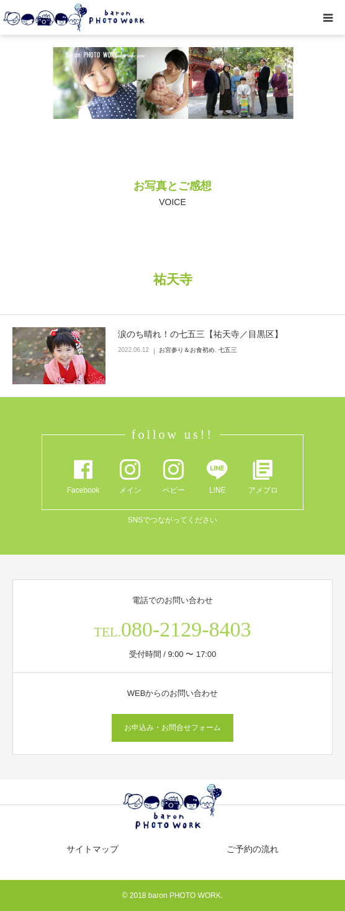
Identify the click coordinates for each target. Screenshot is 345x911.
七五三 (227, 349)
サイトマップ (92, 849)
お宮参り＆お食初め (187, 349)
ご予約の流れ (252, 849)
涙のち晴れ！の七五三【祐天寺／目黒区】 (200, 334)
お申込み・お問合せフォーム (172, 727)
